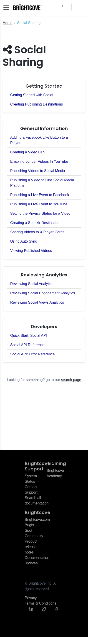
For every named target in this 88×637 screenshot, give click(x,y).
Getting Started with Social (31, 95)
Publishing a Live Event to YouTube (38, 204)
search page (71, 380)
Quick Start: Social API (28, 335)
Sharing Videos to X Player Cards (37, 232)
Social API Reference (27, 345)
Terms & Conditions (40, 603)
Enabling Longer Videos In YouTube (39, 161)
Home (8, 23)
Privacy (31, 598)
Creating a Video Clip (27, 152)
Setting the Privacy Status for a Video (40, 213)
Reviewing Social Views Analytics (37, 302)
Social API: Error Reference (32, 354)
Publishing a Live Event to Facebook (39, 195)
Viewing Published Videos (31, 251)
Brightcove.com (37, 519)
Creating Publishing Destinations (36, 104)
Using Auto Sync (23, 241)
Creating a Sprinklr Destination (35, 223)
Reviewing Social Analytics (31, 284)
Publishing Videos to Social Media (37, 171)
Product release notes (31, 546)
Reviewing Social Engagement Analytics (42, 293)
